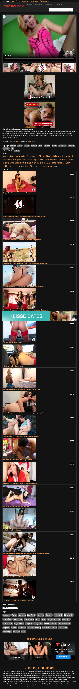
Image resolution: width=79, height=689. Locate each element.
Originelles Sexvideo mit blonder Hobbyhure (18, 193)
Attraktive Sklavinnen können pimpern (16, 506)
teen (12, 148)
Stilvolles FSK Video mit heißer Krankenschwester (20, 483)
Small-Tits (71, 146)
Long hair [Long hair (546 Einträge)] (13, 163)
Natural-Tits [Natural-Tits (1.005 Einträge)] (37, 162)
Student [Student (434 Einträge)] (46, 166)
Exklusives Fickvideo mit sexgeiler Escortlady (18, 600)
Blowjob (26, 146)
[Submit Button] (71, 10)
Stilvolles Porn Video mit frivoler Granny (16, 577)
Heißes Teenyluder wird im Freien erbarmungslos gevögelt (23, 413)
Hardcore (47, 146)
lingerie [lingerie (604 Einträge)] (5, 163)
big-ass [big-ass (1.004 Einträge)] (19, 156)
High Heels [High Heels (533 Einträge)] (69, 159)
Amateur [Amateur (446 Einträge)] (6, 156)
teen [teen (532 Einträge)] (51, 166)
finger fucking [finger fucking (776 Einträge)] (38, 159)
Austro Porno (15, 1)
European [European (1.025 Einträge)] (17, 159)
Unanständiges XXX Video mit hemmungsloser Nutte (21, 436)
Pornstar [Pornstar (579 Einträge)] (60, 163)
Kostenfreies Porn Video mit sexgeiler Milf (17, 460)
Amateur (13, 146)
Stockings (6, 148)
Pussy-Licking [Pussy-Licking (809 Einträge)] (34, 627)
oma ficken (34, 1)
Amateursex (25, 1)
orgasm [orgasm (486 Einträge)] (47, 163)
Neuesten (29, 4)
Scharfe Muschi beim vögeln (12, 342)
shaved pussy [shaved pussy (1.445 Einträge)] (17, 166)
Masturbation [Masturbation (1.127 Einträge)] (24, 162)
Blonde (20, 146)
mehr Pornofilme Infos (9, 137)
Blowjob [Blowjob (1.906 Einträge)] (50, 156)
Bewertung (48, 4)
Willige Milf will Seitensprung (13, 366)
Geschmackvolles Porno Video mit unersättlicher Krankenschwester (26, 553)
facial (40, 146)
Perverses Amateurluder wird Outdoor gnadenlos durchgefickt (24, 216)
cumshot (34, 146)
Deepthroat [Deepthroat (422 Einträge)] (7, 160)
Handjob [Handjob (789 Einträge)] (50, 159)
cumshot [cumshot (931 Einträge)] (68, 156)
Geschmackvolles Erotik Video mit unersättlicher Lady (21, 389)
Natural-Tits (62, 146)
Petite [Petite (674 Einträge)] (53, 163)
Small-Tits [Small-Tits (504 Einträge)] (28, 166)
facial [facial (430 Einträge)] (25, 160)
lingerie (54, 146)
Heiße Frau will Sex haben (12, 530)
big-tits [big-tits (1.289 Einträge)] (35, 156)
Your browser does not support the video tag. (39, 38)
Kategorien (38, 4)
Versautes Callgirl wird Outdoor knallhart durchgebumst (22, 240)
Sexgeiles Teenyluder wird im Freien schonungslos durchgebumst (25, 310)
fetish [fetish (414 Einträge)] (29, 160)
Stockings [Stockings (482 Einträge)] (38, 166)
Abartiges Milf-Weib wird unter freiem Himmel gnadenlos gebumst (25, 263)
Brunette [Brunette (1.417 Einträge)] (59, 156)
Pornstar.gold (13, 6)
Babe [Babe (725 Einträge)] (12, 156)
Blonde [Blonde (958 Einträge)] (42, 156)
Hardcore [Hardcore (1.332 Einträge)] (59, 159)
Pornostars (58, 4)
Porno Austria (44, 1)
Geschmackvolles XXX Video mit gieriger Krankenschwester (23, 286)
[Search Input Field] (59, 10)
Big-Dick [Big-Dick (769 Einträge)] (27, 156)
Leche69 (17, 151)
